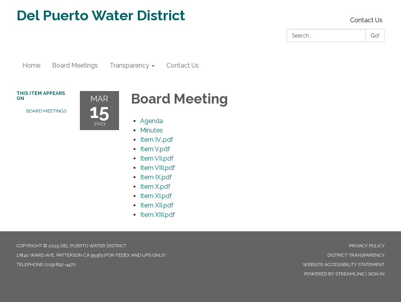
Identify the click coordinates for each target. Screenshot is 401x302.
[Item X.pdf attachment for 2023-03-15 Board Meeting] (155, 186)
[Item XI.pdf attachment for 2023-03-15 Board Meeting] (156, 196)
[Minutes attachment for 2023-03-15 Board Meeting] (151, 130)
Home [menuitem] (31, 65)
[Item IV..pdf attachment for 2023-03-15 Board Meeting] (156, 139)
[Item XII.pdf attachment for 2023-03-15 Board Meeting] (156, 205)
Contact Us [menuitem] (182, 65)
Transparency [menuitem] (129, 65)
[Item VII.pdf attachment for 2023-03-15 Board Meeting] (156, 158)
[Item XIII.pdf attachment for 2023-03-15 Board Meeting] (157, 214)
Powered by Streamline (334, 274)
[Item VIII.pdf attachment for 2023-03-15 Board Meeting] (157, 168)
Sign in (376, 274)
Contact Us (366, 20)
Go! (374, 35)
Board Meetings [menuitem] (75, 65)
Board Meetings (46, 111)
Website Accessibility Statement (344, 264)
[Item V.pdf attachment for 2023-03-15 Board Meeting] (155, 149)
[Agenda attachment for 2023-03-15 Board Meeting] (151, 121)
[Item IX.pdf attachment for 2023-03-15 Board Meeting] (156, 177)
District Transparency (356, 255)
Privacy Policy (367, 245)
